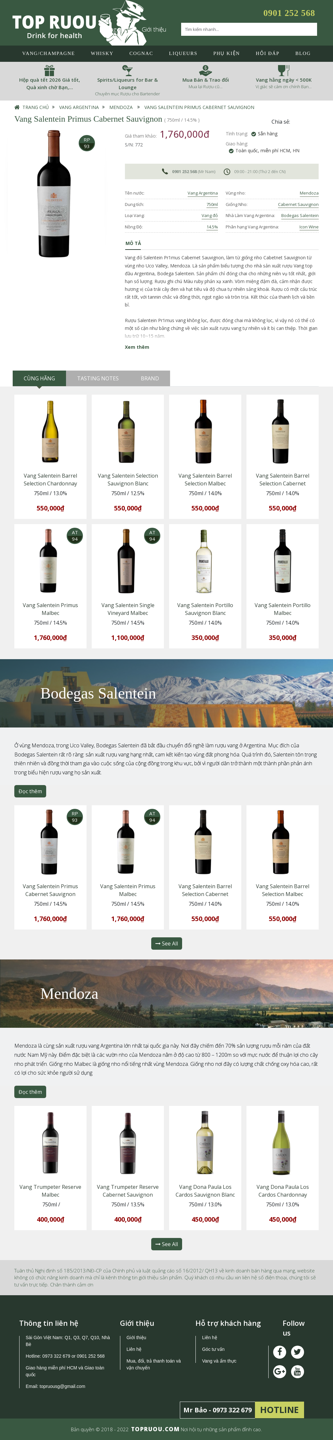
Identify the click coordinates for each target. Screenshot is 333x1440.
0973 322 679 (56, 1356)
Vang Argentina (79, 107)
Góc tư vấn (213, 1349)
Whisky (102, 53)
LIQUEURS (183, 53)
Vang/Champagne (48, 53)
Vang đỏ (210, 215)
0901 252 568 (289, 13)
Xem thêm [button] (137, 347)
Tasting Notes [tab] (98, 378)
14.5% (212, 227)
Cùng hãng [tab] (39, 378)
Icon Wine (309, 227)
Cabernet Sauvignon (298, 204)
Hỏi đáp (267, 53)
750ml (212, 204)
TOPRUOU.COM (155, 1429)
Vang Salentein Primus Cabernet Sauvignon (199, 107)
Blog (303, 53)
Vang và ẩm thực (219, 1361)
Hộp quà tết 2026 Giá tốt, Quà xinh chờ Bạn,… (49, 83)
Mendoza (121, 107)
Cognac (141, 53)
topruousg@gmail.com (63, 1386)
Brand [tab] (150, 378)
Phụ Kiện (226, 53)
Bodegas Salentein (300, 215)
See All (166, 943)
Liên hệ (134, 1349)
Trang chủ (35, 107)
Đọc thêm (30, 791)
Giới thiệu (154, 29)
